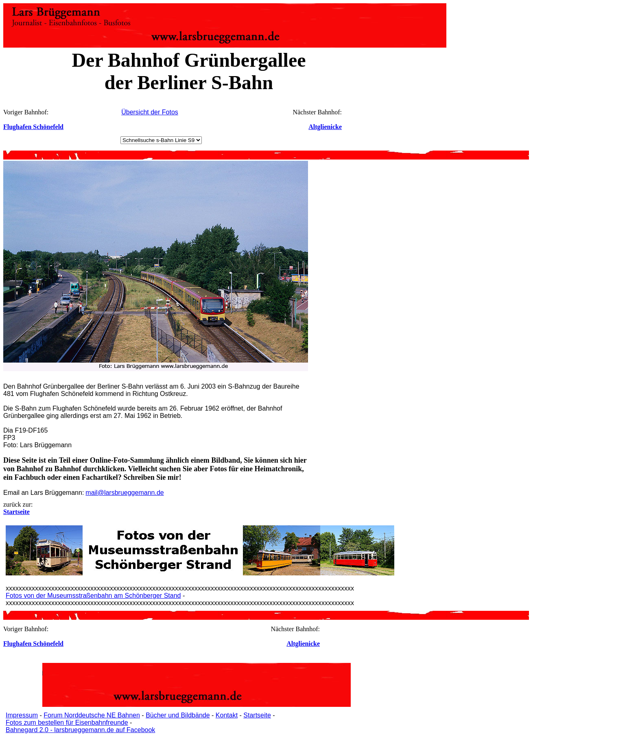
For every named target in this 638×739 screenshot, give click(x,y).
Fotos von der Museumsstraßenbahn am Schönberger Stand (93, 595)
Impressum (22, 715)
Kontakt (227, 715)
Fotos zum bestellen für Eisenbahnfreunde (67, 722)
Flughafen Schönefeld (33, 126)
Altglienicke (325, 126)
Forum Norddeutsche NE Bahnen (92, 715)
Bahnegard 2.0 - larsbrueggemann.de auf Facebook (80, 729)
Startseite (257, 715)
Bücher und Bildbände (178, 715)
